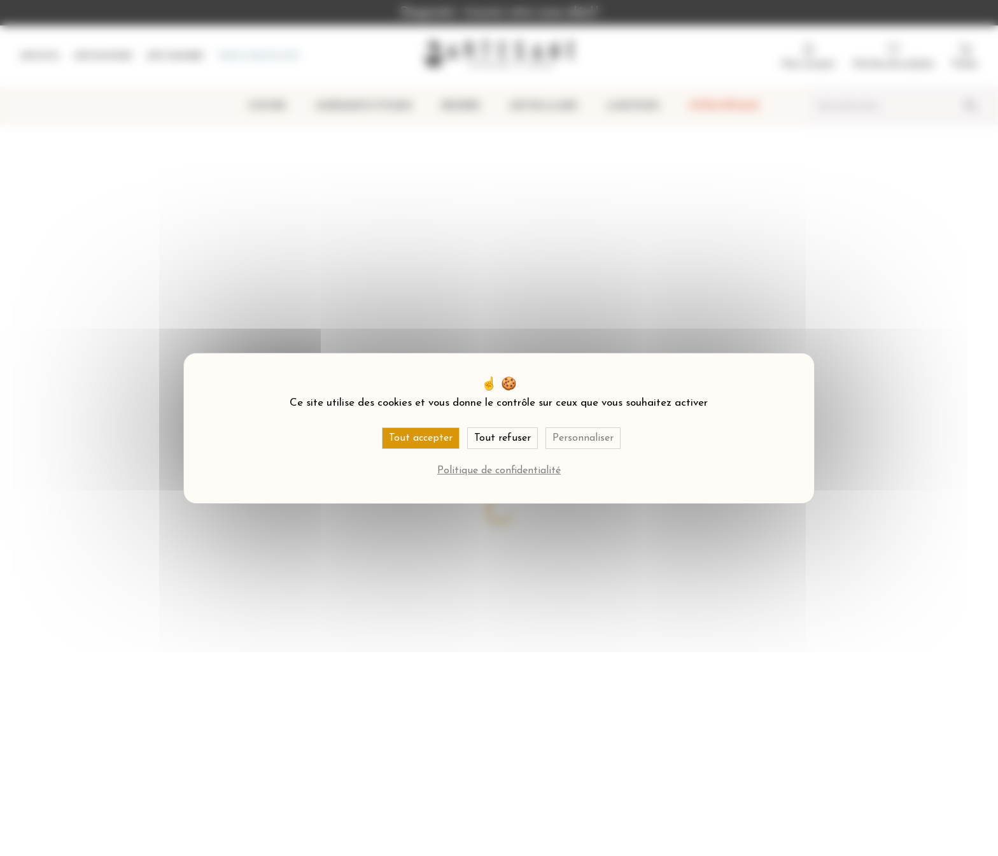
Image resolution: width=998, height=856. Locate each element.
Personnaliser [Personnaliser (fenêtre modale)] (583, 438)
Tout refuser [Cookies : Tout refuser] (502, 438)
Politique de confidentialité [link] (499, 471)
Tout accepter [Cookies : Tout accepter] (421, 438)
